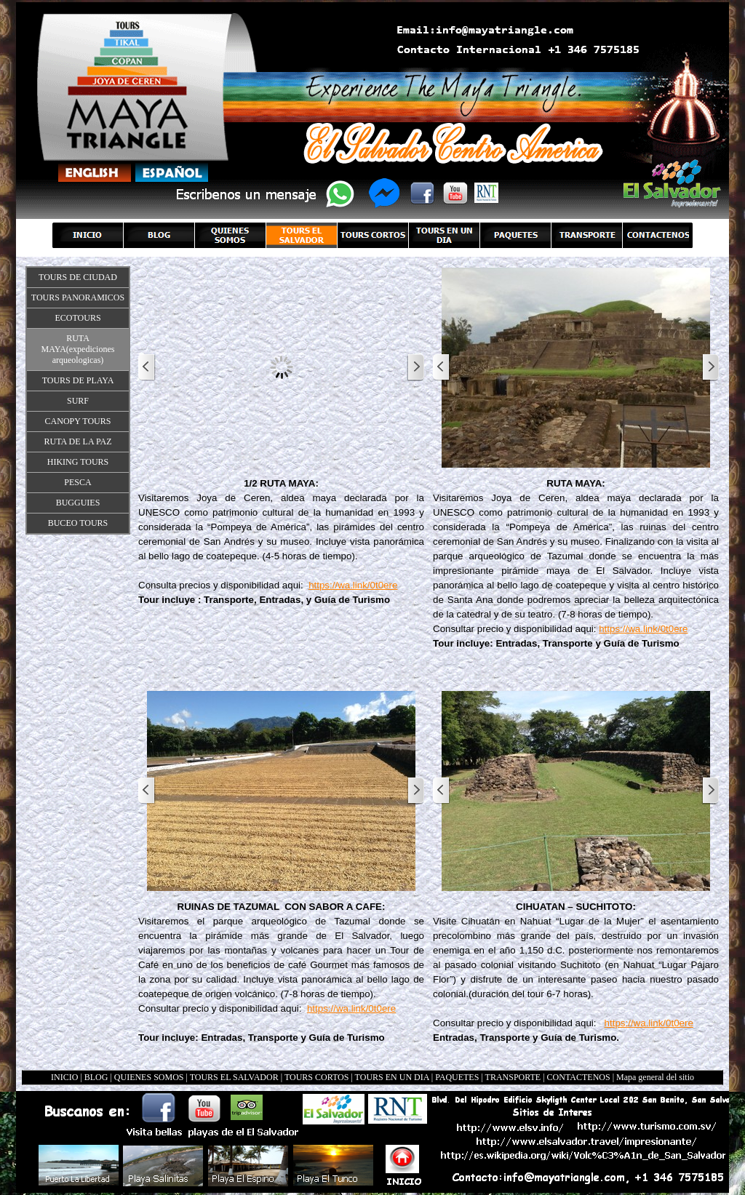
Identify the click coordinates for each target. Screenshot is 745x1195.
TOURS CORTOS (316, 1077)
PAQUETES (457, 1077)
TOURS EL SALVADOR (234, 1077)
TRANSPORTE (513, 1077)
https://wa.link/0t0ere (352, 585)
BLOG (96, 1077)
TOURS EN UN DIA (392, 1077)
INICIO (64, 1077)
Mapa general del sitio (655, 1077)
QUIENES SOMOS (149, 1077)
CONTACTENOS (578, 1077)
